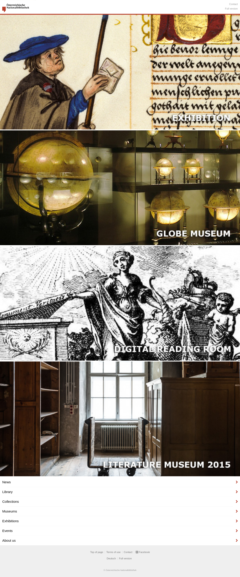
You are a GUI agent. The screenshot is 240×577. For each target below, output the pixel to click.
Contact (233, 4)
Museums (9, 511)
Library (7, 492)
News (6, 482)
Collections (10, 501)
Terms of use (113, 552)
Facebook (144, 552)
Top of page (96, 552)
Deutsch (111, 558)
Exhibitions (10, 521)
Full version (231, 8)
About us (9, 540)
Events (7, 531)
